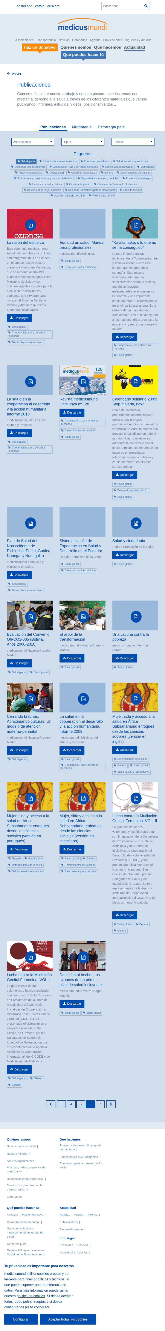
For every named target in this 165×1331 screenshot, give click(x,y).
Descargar (21, 318)
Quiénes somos (76, 47)
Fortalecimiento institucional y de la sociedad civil (45, 178)
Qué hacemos (107, 47)
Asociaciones (24, 40)
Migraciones (147, 166)
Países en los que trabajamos (79, 1157)
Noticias (63, 40)
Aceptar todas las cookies (67, 1319)
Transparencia (46, 40)
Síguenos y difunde (138, 40)
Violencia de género (103, 195)
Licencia (82, 1245)
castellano (24, 6)
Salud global (28, 161)
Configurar (21, 1319)
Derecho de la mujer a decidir (44, 190)
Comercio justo (16, 1244)
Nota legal (66, 1252)
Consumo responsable (84, 172)
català (39, 6)
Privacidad (66, 1245)
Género (108, 172)
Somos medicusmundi (21, 1146)
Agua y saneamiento (30, 172)
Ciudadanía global (79, 184)
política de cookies (31, 1296)
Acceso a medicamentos (119, 166)
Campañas (79, 40)
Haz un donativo (32, 1214)
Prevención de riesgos (138, 178)
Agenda (95, 40)
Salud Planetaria (132, 190)
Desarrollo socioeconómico (29, 166)
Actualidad (134, 47)
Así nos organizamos (20, 1161)
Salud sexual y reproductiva (132, 161)
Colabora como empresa (23, 1222)
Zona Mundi (14, 1196)
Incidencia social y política (47, 184)
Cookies (82, 1252)
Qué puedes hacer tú (23, 1208)
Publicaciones (112, 40)
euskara (53, 6)
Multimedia (82, 127)
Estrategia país (111, 127)
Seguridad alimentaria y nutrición (100, 178)
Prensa (93, 1214)
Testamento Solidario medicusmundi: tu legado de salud (25, 1232)
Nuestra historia (17, 1153)
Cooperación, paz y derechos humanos (75, 166)
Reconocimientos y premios (25, 1178)
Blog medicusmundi (72, 1229)
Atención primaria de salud (69, 195)
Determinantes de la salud (135, 172)
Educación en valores (96, 161)
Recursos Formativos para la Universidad (91, 190)
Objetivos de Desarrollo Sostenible (117, 184)
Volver (16, 74)
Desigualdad (56, 172)
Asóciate (12, 1214)
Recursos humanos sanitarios (60, 161)
